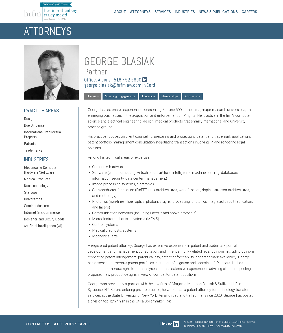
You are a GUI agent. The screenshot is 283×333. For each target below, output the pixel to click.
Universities (33, 198)
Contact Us (38, 324)
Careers (249, 12)
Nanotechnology (36, 185)
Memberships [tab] (169, 96)
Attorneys (140, 12)
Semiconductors (36, 205)
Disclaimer (190, 326)
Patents (30, 143)
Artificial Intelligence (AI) (43, 225)
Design (29, 118)
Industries (185, 12)
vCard (149, 85)
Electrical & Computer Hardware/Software (41, 170)
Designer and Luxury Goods (44, 219)
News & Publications (218, 12)
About (120, 12)
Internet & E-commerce (42, 212)
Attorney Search (72, 324)
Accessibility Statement (229, 326)
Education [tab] (148, 96)
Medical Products (37, 178)
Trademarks (33, 150)
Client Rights (206, 326)
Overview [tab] (93, 96)
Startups (31, 192)
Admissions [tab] (192, 96)
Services (162, 12)
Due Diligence (34, 125)
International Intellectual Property (43, 134)
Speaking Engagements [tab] (120, 96)
